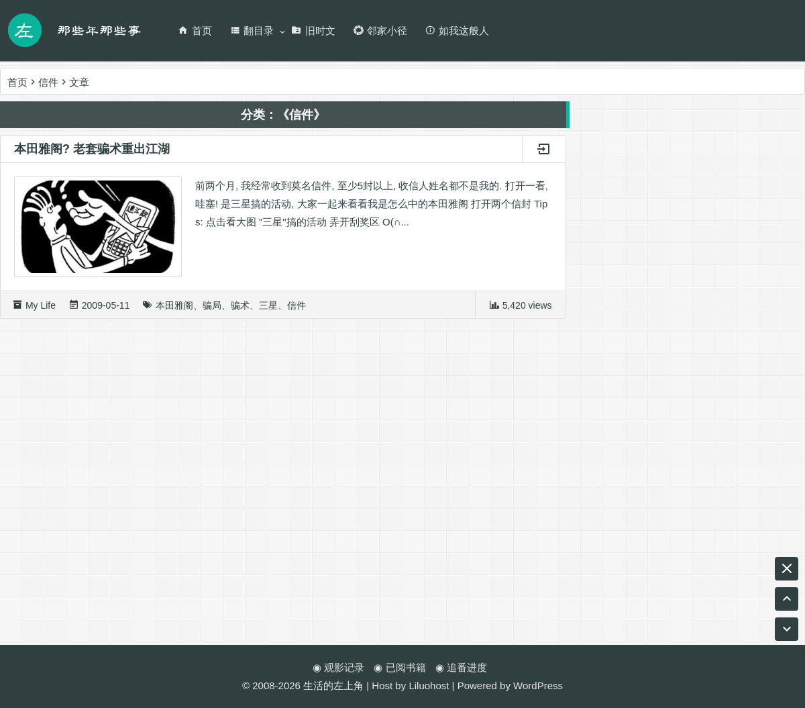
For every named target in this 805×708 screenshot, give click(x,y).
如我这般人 (457, 30)
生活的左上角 (333, 685)
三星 (268, 310)
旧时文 (313, 30)
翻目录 (251, 30)
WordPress (538, 685)
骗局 (212, 310)
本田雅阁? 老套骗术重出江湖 (92, 153)
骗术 (240, 310)
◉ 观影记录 (338, 667)
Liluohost (429, 685)
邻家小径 (380, 30)
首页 (195, 30)
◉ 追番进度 (461, 667)
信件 (296, 310)
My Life (40, 310)
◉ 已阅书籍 (399, 667)
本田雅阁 (174, 310)
